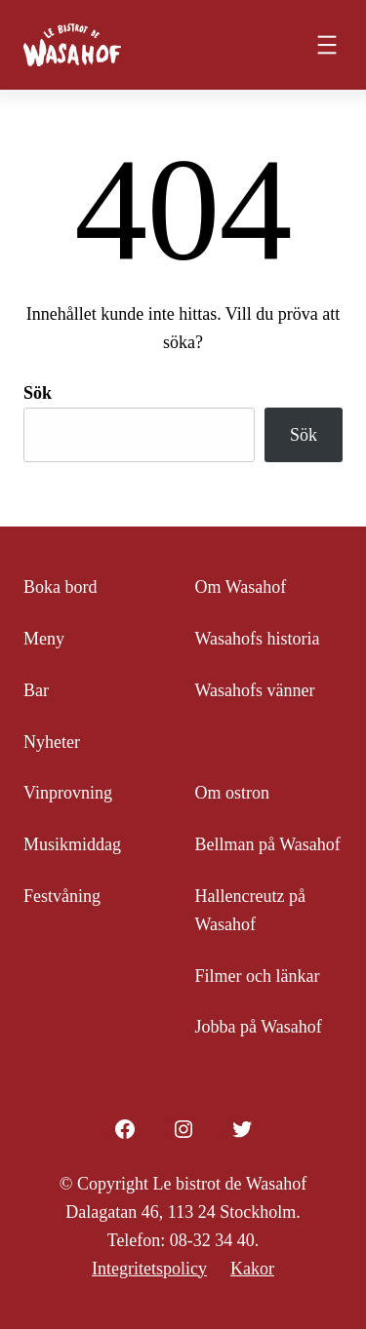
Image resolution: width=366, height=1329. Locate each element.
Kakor (252, 1268)
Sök (37, 393)
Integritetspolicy (149, 1268)
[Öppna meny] (327, 44)
